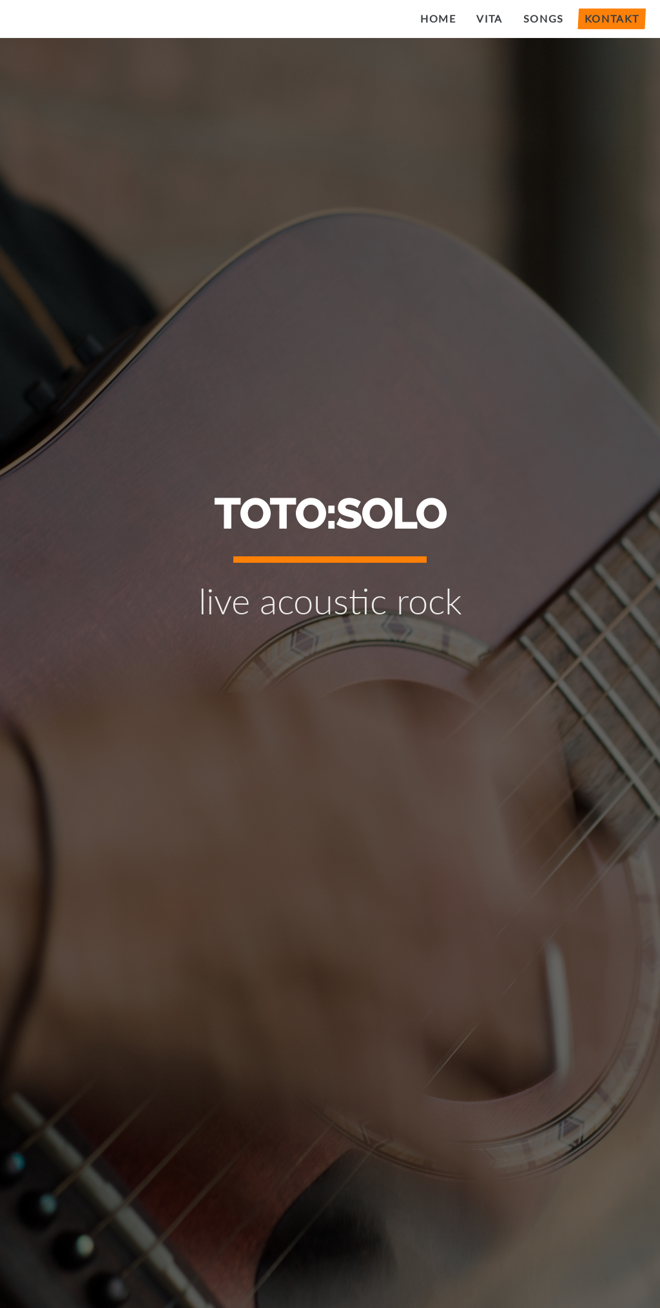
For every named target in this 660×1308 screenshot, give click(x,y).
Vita (489, 18)
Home (438, 18)
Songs (543, 18)
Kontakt (612, 18)
